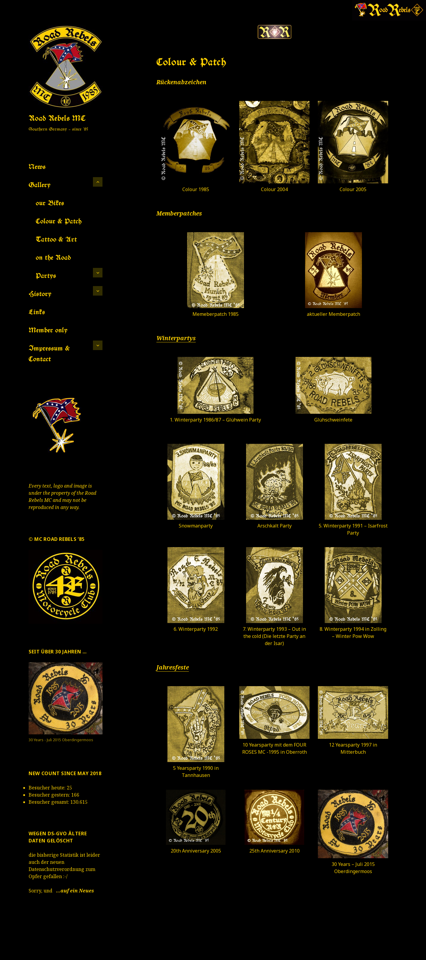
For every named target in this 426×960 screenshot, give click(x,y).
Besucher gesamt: (49, 802)
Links (37, 311)
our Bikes (50, 203)
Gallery (39, 184)
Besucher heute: (48, 787)
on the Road (53, 257)
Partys (46, 275)
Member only (48, 330)
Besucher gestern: (50, 795)
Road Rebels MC (57, 118)
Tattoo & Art (56, 239)
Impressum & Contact (49, 353)
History (40, 293)
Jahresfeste (172, 667)
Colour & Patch (59, 221)
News (37, 166)
